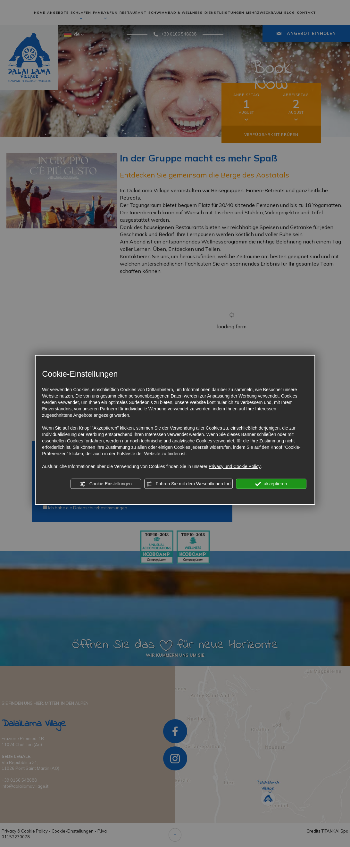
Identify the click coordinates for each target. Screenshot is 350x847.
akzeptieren (271, 484)
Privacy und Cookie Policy (235, 466)
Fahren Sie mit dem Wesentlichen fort (188, 484)
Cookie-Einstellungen (106, 484)
